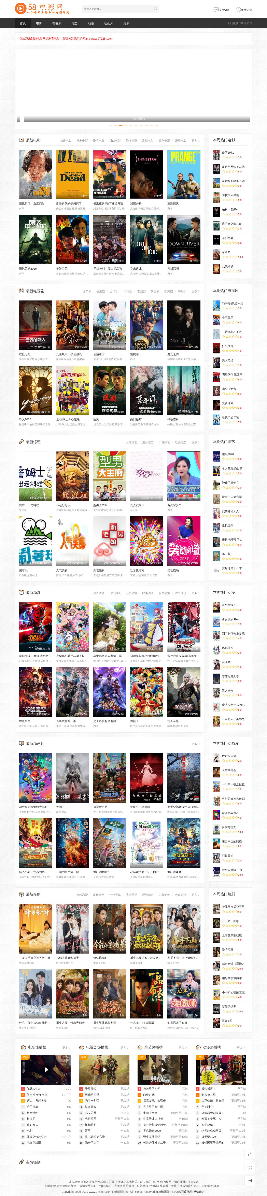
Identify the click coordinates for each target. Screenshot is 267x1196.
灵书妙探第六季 (92, 1136)
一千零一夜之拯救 (233, 784)
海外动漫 (180, 593)
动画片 (108, 23)
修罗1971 (228, 152)
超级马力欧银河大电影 (33, 806)
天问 (59, 806)
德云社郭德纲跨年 (152, 1124)
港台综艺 (148, 442)
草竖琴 (226, 252)
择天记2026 (206, 1136)
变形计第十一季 (232, 568)
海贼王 (134, 721)
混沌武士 (227, 662)
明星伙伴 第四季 (232, 374)
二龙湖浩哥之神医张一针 (34, 957)
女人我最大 (137, 505)
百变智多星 (174, 505)
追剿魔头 (29, 1124)
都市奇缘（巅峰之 (233, 963)
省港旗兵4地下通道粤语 (108, 203)
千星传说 (87, 1088)
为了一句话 (89, 1100)
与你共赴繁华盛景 (67, 957)
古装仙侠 (164, 894)
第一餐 (226, 553)
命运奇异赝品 (230, 813)
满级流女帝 (229, 389)
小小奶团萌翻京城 (233, 992)
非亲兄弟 (227, 317)
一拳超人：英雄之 (233, 719)
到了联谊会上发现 (233, 633)
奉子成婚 (204, 1124)
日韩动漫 (115, 593)
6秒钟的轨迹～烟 (232, 303)
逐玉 (85, 1130)
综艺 (75, 23)
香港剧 (100, 291)
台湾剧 (114, 291)
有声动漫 (164, 593)
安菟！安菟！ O (209, 1118)
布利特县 (227, 238)
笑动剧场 (173, 570)
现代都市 (148, 894)
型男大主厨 (100, 505)
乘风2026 (228, 454)
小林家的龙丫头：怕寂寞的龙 (148, 872)
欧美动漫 (148, 593)
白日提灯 (136, 419)
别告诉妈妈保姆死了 (69, 203)
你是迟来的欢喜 (177, 1022)
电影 (39, 23)
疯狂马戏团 (31, 1142)
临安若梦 (87, 1112)
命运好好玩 (63, 505)
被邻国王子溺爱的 (210, 1142)
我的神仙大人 (230, 511)
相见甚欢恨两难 (232, 978)
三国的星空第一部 (67, 872)
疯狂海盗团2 (175, 872)
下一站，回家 (230, 921)
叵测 (96, 419)
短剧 (126, 23)
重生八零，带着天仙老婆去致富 (76, 1022)
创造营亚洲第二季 (152, 1142)
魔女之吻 (173, 354)
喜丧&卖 (227, 1020)
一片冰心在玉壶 (232, 332)
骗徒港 (134, 354)
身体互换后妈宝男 (233, 906)
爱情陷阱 (227, 949)
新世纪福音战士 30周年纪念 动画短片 (191, 806)
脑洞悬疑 (131, 894)
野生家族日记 (149, 1136)
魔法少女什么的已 (233, 704)
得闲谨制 (29, 1112)
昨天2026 (25, 419)
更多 (196, 140)
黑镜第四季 (89, 1094)
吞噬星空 (24, 721)
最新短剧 (33, 894)
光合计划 (227, 403)
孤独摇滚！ (229, 605)
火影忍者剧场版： (210, 1112)
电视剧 (56, 23)
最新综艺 (33, 442)
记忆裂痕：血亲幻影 (32, 203)
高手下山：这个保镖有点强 (184, 957)
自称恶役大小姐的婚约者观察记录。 (153, 656)
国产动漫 (98, 593)
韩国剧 (155, 291)
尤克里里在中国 (150, 1106)
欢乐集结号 (137, 570)
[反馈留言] (199, 1191)
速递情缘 (173, 203)
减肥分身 (136, 203)
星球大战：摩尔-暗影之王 (35, 656)
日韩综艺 (164, 442)
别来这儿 (136, 268)
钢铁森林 (173, 419)
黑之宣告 (227, 690)
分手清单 (29, 1106)
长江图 (28, 1118)
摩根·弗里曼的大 (232, 539)
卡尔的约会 (229, 770)
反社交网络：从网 (233, 166)
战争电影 (164, 140)
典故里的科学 (149, 1088)
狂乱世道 (227, 346)
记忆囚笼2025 (28, 268)
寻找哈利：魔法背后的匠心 (110, 268)
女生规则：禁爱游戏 (69, 354)
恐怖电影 (131, 140)
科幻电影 (115, 140)
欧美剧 (168, 291)
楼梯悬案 (87, 1124)
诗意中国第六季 (232, 496)
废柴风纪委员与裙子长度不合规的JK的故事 (83, 656)
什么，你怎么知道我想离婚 (36, 1022)
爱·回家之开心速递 (68, 419)
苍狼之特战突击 (34, 1136)
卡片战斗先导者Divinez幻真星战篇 (189, 656)
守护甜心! (205, 1106)
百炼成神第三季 (66, 721)
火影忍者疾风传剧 (233, 798)
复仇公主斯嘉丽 (140, 806)
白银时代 (146, 1094)
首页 (23, 23)
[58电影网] (162, 1191)
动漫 (91, 23)
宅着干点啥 (147, 1112)
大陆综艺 (131, 442)
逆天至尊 (173, 721)
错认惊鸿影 (100, 957)
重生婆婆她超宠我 (104, 1022)
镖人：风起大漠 (34, 1100)
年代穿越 (115, 894)
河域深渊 (173, 268)
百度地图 (187, 1191)
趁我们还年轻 (230, 417)
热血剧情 (180, 894)
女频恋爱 (82, 894)
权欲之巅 (24, 354)
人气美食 (62, 570)
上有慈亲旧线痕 (232, 935)
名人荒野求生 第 (232, 468)
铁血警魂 (87, 1106)
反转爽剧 (98, 894)
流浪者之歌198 (231, 223)
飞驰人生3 (30, 1088)
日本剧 (128, 291)
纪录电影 (180, 140)
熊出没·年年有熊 (34, 1094)
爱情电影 (98, 140)
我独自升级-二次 (232, 870)
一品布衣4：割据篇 (142, 1022)
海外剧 (182, 291)
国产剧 (87, 291)
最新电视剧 (35, 291)
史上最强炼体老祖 (104, 721)
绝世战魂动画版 (208, 1130)
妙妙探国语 (229, 756)
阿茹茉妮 (227, 855)
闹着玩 (23, 570)
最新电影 (33, 140)
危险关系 (62, 268)
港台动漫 (131, 593)
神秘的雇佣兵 (230, 482)
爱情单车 (99, 354)
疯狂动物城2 (101, 872)
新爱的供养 (229, 1006)
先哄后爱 (87, 1118)
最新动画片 (35, 744)
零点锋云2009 (149, 1130)
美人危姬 (227, 360)
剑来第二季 (206, 1094)
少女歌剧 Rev (230, 619)
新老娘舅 (99, 570)
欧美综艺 (180, 442)
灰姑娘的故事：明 (233, 181)
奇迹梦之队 (100, 806)
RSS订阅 (175, 1191)
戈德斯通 (227, 266)
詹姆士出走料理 (29, 505)
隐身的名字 (89, 1142)
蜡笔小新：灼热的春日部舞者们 (39, 872)
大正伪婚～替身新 (210, 1100)
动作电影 (65, 140)
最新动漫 (33, 593)
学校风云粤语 (230, 195)
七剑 (26, 1130)
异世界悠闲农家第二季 (107, 656)
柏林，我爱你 (230, 209)
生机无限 (227, 525)
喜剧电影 (82, 140)
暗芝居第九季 (230, 676)
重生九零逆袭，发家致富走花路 (150, 957)
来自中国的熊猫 (232, 841)
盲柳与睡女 (229, 827)
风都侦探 (227, 647)
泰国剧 (141, 291)
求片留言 (222, 10)
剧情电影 (148, 140)
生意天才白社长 (150, 1118)
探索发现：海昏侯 (152, 1100)
